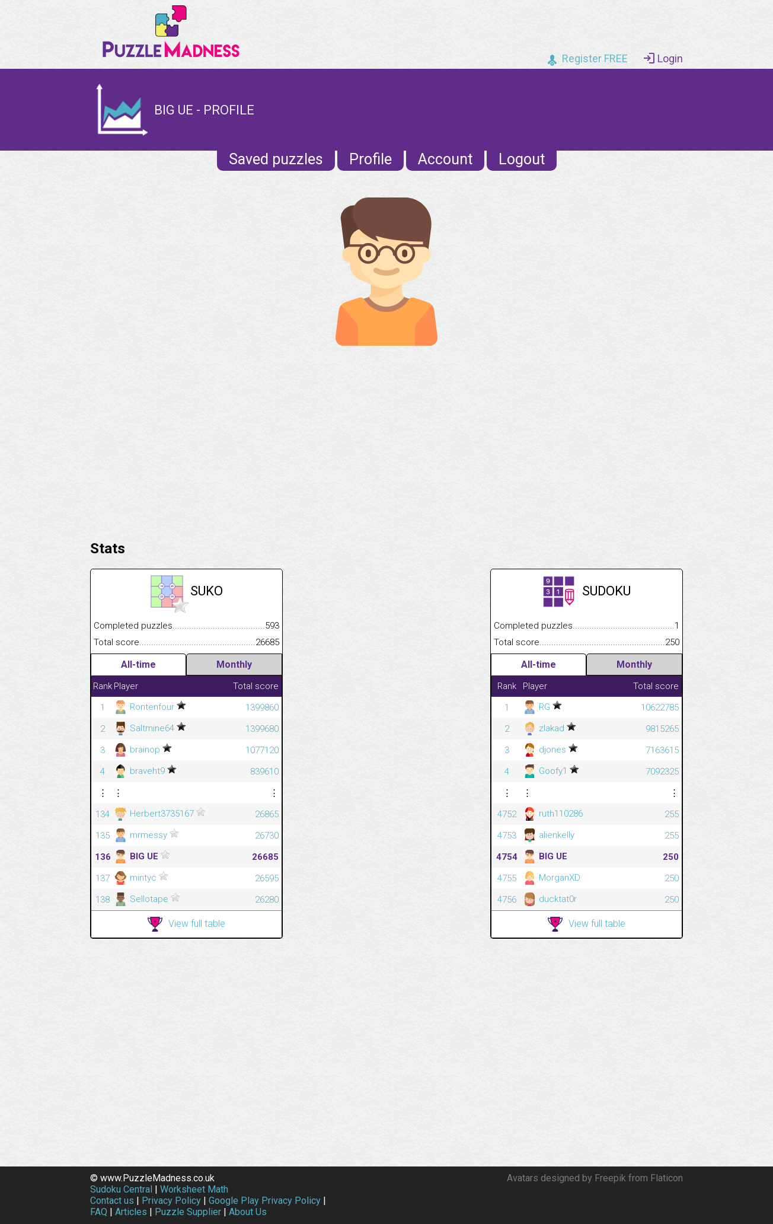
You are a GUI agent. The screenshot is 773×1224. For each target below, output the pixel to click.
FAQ (98, 1211)
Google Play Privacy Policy (265, 1200)
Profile (370, 159)
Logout (522, 159)
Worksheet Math (194, 1189)
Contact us (112, 1200)
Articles (131, 1211)
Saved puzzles (276, 159)
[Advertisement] (386, 440)
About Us (248, 1211)
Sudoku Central (121, 1189)
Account (445, 159)
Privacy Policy (171, 1200)
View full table (186, 924)
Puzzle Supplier (188, 1211)
